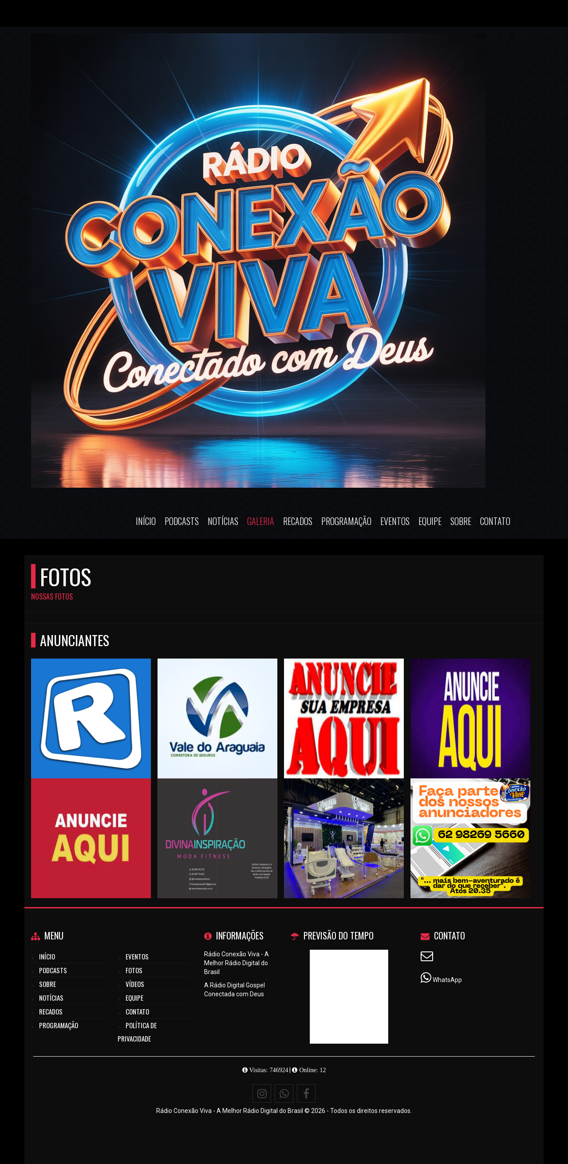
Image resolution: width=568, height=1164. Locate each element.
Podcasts (182, 521)
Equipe (430, 521)
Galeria (260, 521)
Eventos (395, 521)
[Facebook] (306, 1093)
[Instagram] (261, 1093)
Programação (346, 521)
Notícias (223, 521)
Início (146, 521)
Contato (495, 521)
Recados (297, 521)
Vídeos (135, 984)
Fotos (134, 970)
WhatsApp (447, 979)
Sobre (460, 521)
